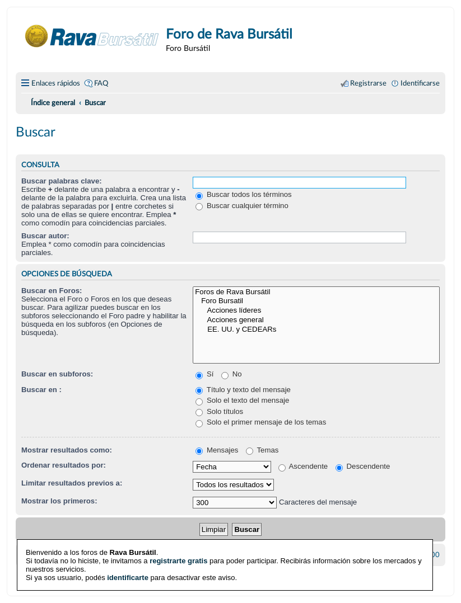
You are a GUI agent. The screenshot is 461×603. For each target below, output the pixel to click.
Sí (204, 374)
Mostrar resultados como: (66, 450)
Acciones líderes (316, 310)
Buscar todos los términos (243, 194)
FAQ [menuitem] (101, 83)
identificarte (127, 576)
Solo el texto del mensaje (242, 400)
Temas (262, 450)
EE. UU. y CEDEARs (316, 330)
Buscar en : (41, 389)
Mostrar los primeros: (59, 501)
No (231, 374)
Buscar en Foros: (51, 290)
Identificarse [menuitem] (420, 83)
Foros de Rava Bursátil (316, 292)
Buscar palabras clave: (61, 181)
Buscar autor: (45, 236)
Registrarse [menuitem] (368, 83)
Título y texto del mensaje (243, 389)
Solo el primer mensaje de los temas (260, 422)
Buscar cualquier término (241, 205)
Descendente (363, 466)
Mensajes (216, 450)
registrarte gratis (178, 559)
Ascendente (303, 466)
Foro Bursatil (316, 301)
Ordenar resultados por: (63, 465)
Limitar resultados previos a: (71, 483)
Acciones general (316, 320)
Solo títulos (219, 411)
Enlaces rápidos (55, 83)
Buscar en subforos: (57, 374)
